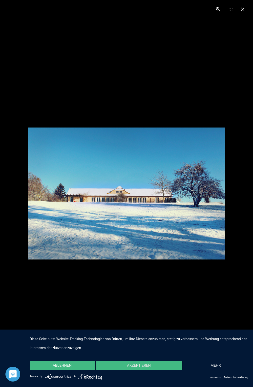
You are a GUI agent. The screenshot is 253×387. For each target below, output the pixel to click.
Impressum (216, 377)
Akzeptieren (139, 365)
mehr (216, 365)
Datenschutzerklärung (236, 377)
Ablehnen (62, 365)
